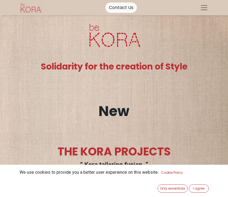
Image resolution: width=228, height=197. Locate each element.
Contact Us (121, 7)
